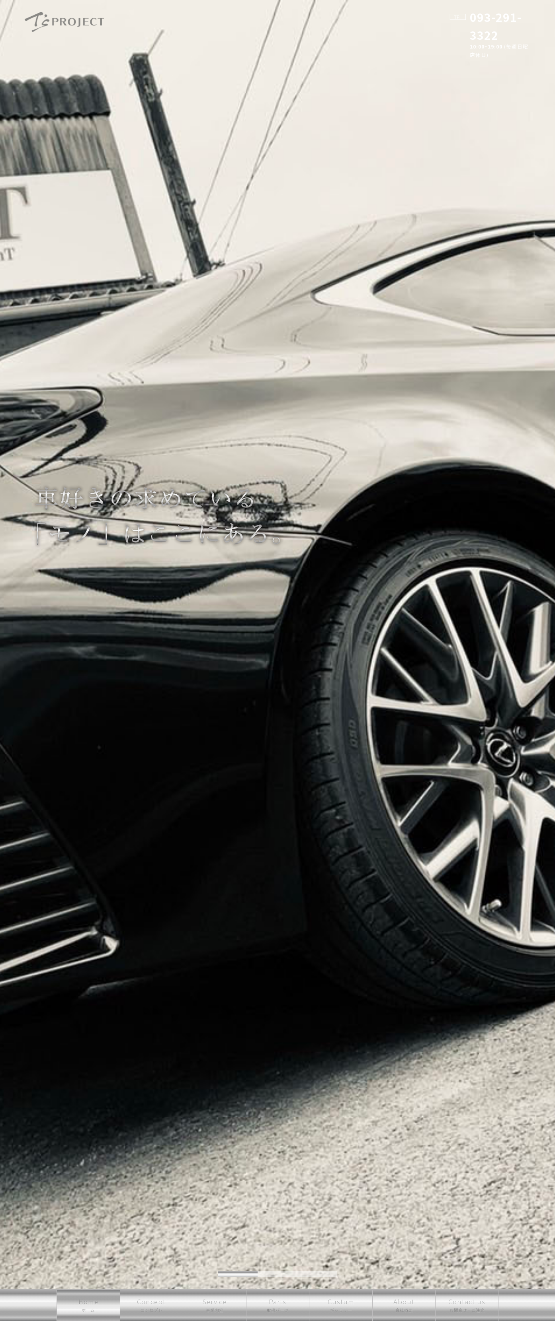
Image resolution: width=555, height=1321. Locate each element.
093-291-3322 (490, 17)
